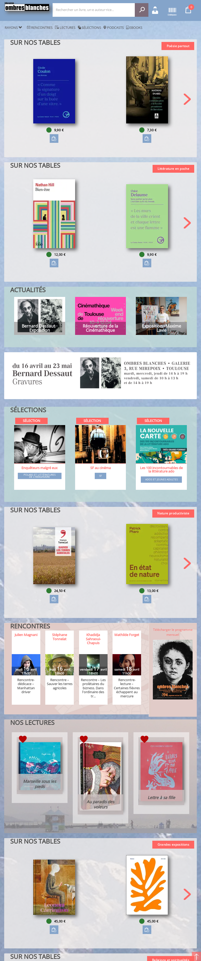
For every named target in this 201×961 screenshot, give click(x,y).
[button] (187, 99)
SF (100, 476)
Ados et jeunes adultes (161, 480)
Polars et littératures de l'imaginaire (39, 476)
